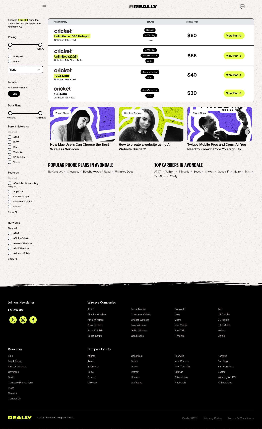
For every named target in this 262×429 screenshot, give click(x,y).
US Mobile (223, 320)
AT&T (157, 171)
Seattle (221, 372)
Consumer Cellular (141, 314)
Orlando (178, 372)
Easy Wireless (138, 325)
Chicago (92, 382)
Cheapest (73, 171)
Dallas (134, 361)
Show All (12, 212)
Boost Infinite (95, 336)
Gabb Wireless (139, 330)
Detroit (135, 372)
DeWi (11, 377)
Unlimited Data (124, 171)
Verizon (169, 171)
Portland (222, 356)
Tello (220, 309)
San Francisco (225, 366)
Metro (237, 171)
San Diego (223, 361)
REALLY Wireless (17, 366)
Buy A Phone (15, 361)
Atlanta (91, 356)
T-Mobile (184, 171)
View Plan (233, 35)
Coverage (13, 372)
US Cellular (224, 314)
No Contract (55, 171)
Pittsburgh (180, 382)
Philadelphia (181, 377)
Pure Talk (179, 330)
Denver (135, 366)
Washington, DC (227, 377)
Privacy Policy (213, 418)
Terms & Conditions (241, 418)
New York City (182, 366)
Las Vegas (136, 382)
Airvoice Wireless (97, 314)
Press (11, 388)
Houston (135, 377)
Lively (177, 314)
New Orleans (181, 361)
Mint (247, 171)
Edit (15, 94)
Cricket (209, 171)
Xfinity (173, 176)
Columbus (136, 356)
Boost (197, 171)
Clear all (12, 132)
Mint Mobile (180, 325)
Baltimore (93, 366)
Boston (91, 377)
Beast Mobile (95, 325)
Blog (10, 356)
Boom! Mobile (95, 330)
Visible (221, 336)
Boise (91, 372)
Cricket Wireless (140, 320)
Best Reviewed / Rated (97, 171)
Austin (91, 361)
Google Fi (223, 171)
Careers (12, 393)
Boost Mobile (138, 309)
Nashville (179, 356)
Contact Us (14, 398)
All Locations (225, 382)
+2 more (150, 41)
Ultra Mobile (224, 325)
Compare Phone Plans (20, 382)
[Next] (248, 132)
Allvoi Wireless (95, 320)
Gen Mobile (137, 336)
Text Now (160, 176)
